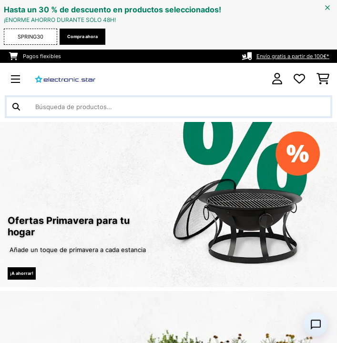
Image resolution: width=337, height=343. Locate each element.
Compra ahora (82, 36)
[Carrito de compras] (323, 79)
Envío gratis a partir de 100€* (292, 56)
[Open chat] (315, 324)
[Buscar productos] (168, 106)
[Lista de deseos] (299, 79)
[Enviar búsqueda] (16, 106)
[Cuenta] (277, 79)
